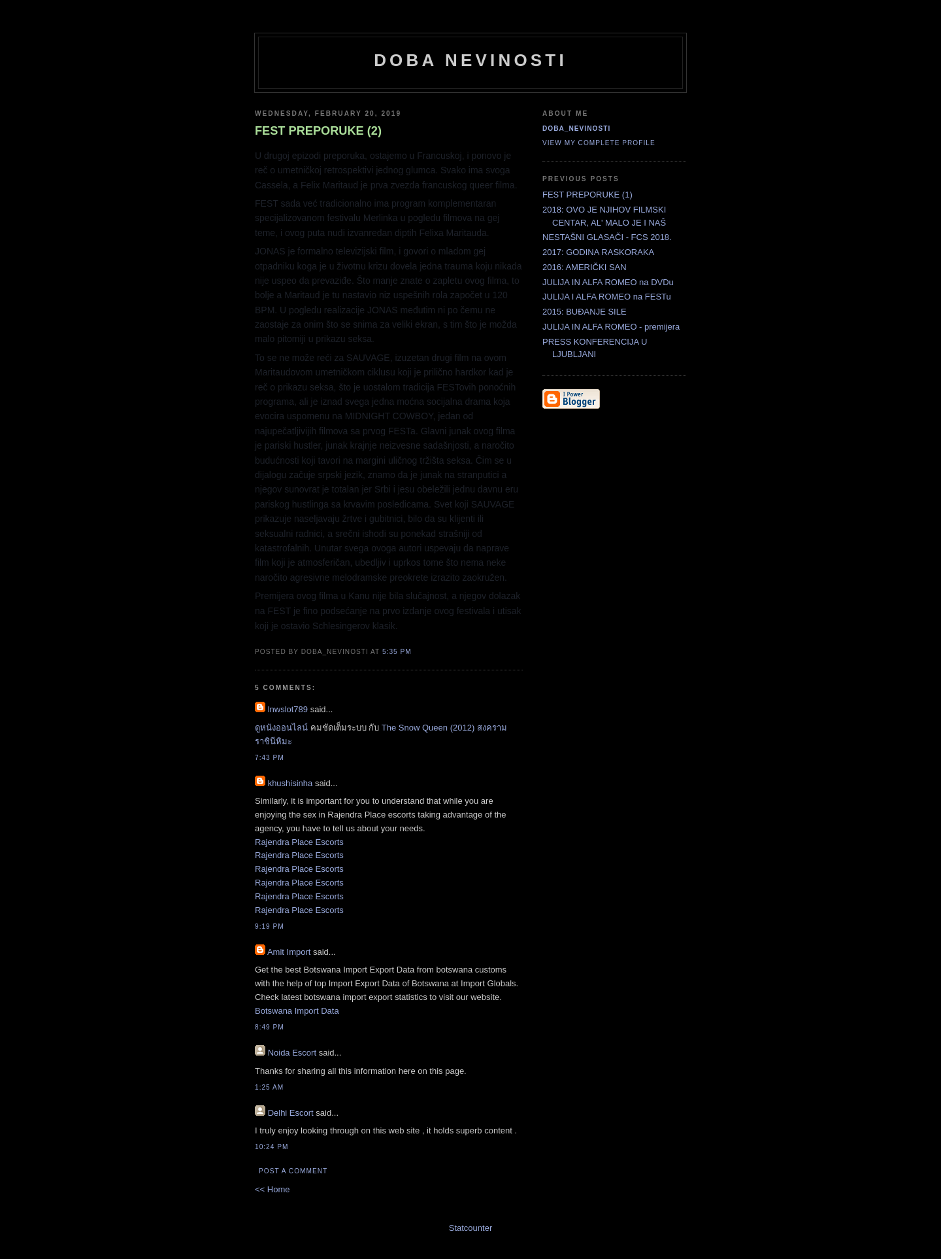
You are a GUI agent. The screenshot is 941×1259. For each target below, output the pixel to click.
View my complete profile (598, 143)
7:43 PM (269, 757)
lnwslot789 (288, 709)
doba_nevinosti (576, 128)
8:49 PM (269, 1027)
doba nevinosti (470, 60)
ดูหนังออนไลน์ (281, 728)
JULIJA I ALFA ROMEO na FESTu (606, 297)
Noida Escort (292, 1053)
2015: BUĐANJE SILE (584, 312)
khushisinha (290, 783)
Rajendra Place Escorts (299, 842)
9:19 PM (269, 926)
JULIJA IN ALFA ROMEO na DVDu (608, 282)
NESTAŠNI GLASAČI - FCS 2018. (607, 237)
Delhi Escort (291, 1113)
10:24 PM (271, 1146)
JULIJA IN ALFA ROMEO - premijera (611, 327)
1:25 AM (269, 1087)
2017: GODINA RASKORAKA (598, 252)
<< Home (272, 1189)
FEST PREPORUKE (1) (587, 194)
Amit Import (288, 952)
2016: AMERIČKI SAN (584, 267)
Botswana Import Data (297, 1011)
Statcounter (471, 1228)
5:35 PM (397, 651)
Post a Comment (293, 1171)
